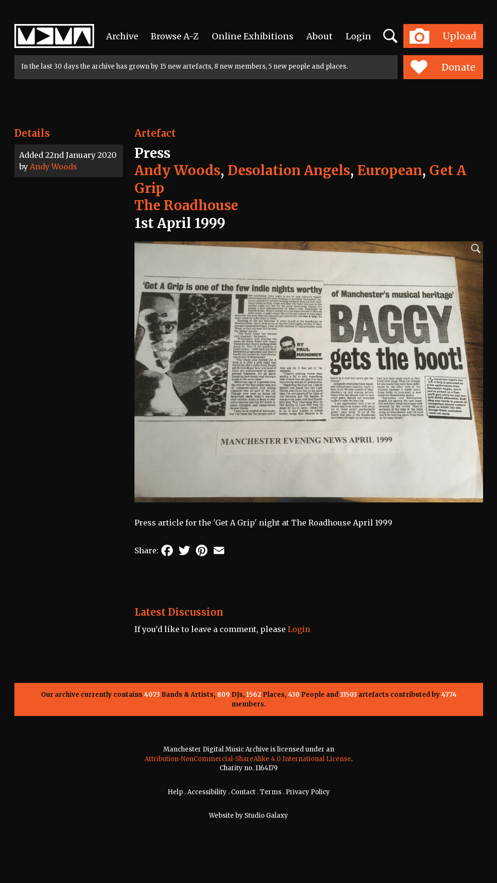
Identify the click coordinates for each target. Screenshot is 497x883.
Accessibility (207, 792)
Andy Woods (53, 166)
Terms (270, 792)
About (319, 36)
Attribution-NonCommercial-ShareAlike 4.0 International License (248, 759)
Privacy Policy (308, 792)
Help (175, 792)
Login (358, 36)
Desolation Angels (289, 170)
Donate (443, 67)
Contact (243, 792)
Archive (122, 36)
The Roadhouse (186, 205)
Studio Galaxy (266, 815)
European (389, 170)
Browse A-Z (175, 36)
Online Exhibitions (252, 36)
